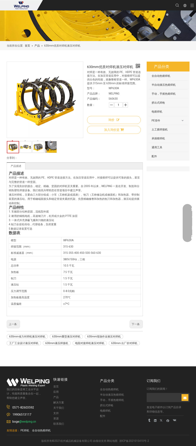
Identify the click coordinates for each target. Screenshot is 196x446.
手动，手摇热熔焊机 (164, 93)
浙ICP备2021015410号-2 (134, 440)
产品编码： (93, 98)
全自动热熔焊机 (161, 75)
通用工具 (157, 147)
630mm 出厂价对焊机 (124, 343)
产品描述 (16, 165)
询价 (113, 120)
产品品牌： (93, 93)
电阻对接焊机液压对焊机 (89, 343)
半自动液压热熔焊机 (164, 84)
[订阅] (185, 397)
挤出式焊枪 (158, 102)
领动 (98, 440)
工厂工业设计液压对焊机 (23, 343)
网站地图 (112, 440)
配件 (154, 156)
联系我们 (58, 423)
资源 (56, 418)
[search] (164, 397)
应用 (56, 391)
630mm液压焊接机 (56, 343)
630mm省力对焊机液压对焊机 (27, 336)
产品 (56, 397)
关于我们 (58, 407)
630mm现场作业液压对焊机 (104, 336)
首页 (56, 386)
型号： (91, 88)
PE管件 (156, 120)
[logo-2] (28, 382)
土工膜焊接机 (160, 129)
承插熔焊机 (158, 138)
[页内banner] (98, 25)
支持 (56, 413)
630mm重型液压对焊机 (66, 336)
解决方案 (58, 402)
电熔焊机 (157, 111)
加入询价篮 (114, 130)
